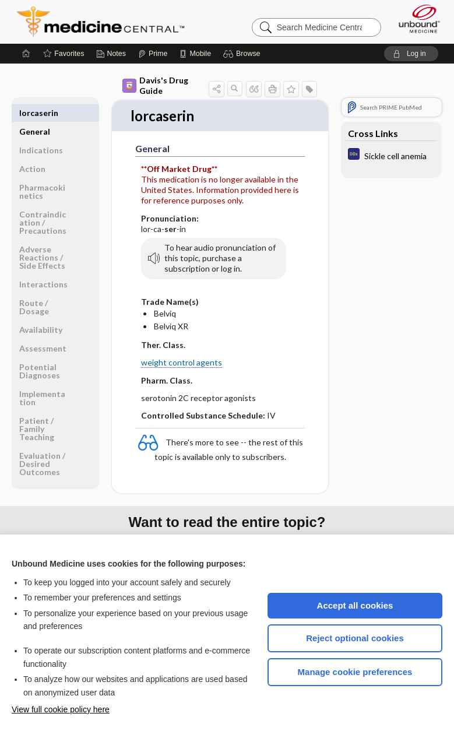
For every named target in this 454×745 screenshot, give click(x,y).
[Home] (26, 54)
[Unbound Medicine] (415, 18)
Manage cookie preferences (355, 672)
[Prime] (152, 54)
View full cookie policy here (61, 709)
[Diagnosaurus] (391, 155)
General (34, 113)
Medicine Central (107, 21)
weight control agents (181, 363)
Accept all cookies (355, 605)
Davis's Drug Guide (155, 85)
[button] (243, 54)
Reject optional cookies (355, 638)
